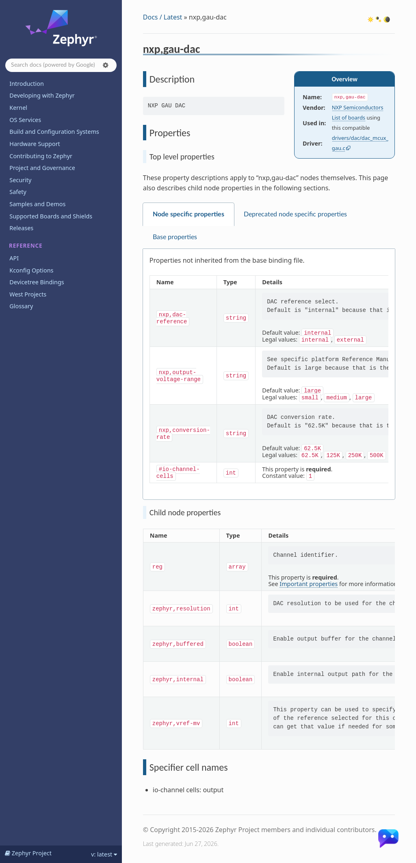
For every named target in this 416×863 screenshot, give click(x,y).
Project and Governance (42, 168)
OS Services (25, 120)
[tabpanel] (269, 374)
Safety (17, 192)
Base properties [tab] (175, 237)
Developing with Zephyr (41, 95)
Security (20, 180)
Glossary (21, 306)
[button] (106, 65)
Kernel (18, 107)
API (14, 258)
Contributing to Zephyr (40, 156)
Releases (21, 228)
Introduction (26, 83)
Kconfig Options (31, 270)
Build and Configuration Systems (54, 131)
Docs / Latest (162, 17)
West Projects (27, 294)
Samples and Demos (37, 204)
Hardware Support (34, 144)
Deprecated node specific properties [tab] (295, 214)
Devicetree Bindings (36, 282)
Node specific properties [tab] (188, 214)
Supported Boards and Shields (50, 216)
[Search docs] (61, 65)
